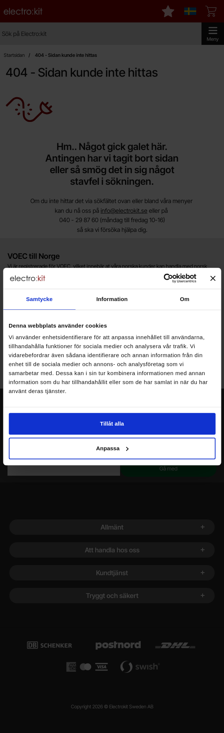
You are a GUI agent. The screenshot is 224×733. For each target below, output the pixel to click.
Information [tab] (112, 299)
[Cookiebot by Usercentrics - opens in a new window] (163, 278)
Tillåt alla (112, 423)
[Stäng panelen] (212, 278)
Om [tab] (184, 299)
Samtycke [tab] (39, 299)
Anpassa (112, 448)
